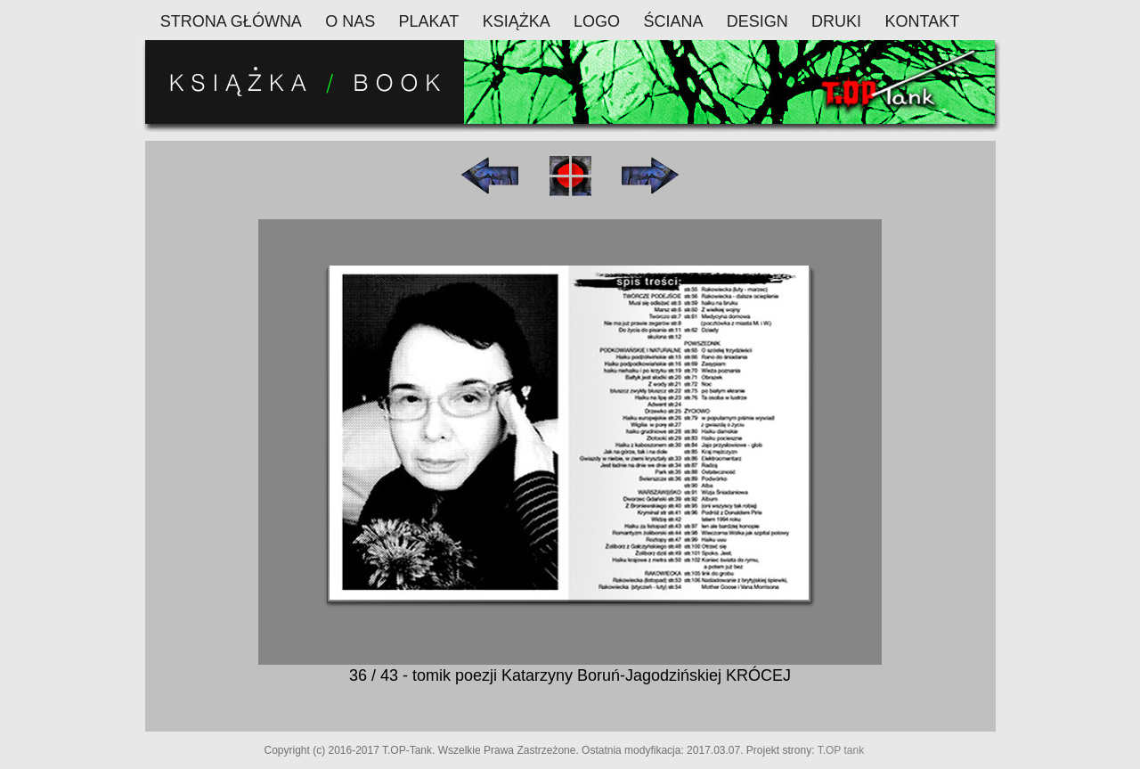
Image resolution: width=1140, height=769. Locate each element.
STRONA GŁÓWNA (231, 21)
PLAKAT (429, 21)
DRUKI (836, 21)
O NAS (350, 21)
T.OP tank (841, 750)
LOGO (597, 21)
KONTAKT (921, 21)
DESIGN (757, 21)
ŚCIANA (673, 21)
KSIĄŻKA (516, 21)
